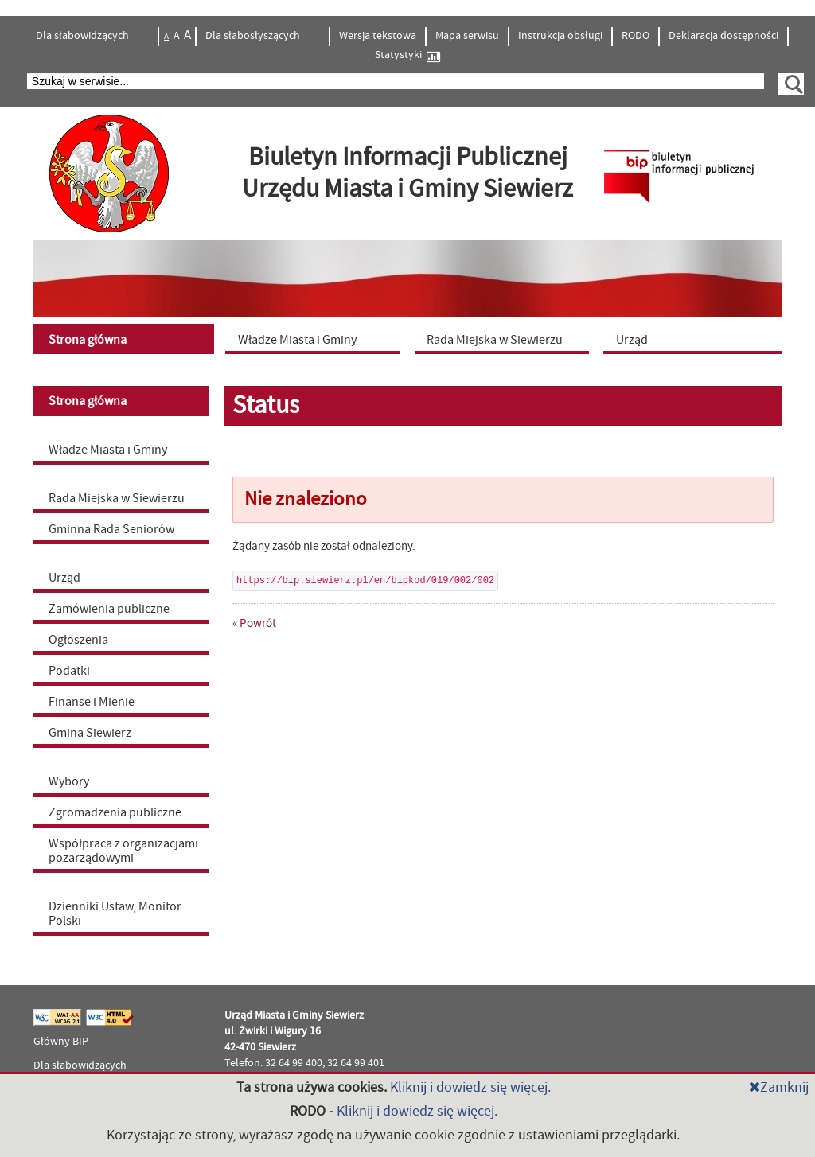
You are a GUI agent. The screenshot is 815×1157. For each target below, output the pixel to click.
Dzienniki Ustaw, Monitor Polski (115, 913)
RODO (635, 36)
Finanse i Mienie (92, 702)
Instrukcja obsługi (560, 36)
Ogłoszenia (78, 640)
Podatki (69, 671)
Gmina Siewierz (90, 733)
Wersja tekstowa (377, 36)
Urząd (64, 578)
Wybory (69, 781)
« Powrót (254, 623)
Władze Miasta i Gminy (108, 450)
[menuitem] (125, 339)
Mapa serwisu (467, 36)
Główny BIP (60, 1041)
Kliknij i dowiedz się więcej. (470, 1087)
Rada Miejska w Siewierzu (117, 498)
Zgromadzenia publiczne (115, 812)
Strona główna (88, 401)
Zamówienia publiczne (109, 609)
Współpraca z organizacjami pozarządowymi (123, 851)
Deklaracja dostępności (723, 36)
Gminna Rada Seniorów (111, 529)
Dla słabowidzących (83, 36)
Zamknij (779, 1087)
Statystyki (407, 55)
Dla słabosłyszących (253, 36)
